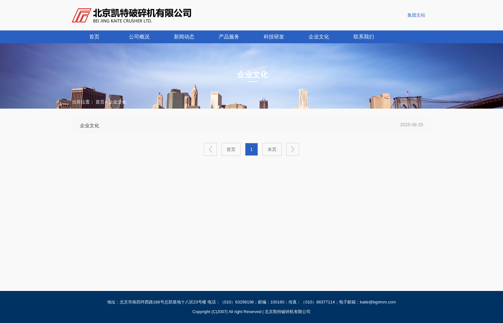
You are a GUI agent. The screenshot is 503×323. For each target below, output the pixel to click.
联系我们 (364, 36)
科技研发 (274, 36)
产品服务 (229, 36)
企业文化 (319, 36)
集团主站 (416, 15)
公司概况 (139, 36)
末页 (272, 149)
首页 (94, 36)
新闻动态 (184, 36)
